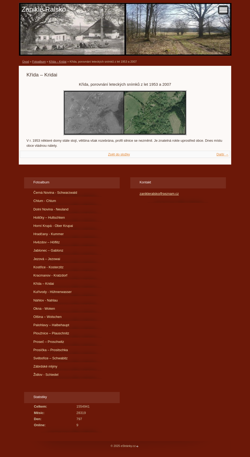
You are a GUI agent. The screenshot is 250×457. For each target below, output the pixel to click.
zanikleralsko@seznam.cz (159, 194)
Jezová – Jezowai (46, 259)
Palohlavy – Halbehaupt (51, 325)
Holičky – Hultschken (49, 217)
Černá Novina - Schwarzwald (55, 193)
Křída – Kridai (57, 61)
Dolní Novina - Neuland (50, 209)
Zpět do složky (119, 154)
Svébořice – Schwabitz (50, 358)
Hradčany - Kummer (48, 234)
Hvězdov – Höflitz (46, 242)
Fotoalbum (39, 61)
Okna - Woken (44, 309)
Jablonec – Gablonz (48, 250)
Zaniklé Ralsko (43, 9)
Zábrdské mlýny (45, 366)
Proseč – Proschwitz (48, 342)
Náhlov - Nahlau (45, 300)
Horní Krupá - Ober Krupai (53, 226)
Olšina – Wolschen (47, 317)
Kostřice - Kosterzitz (48, 267)
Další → (222, 154)
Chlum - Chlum (44, 201)
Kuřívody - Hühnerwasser (52, 292)
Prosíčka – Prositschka (50, 350)
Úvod (25, 61)
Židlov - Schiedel (46, 375)
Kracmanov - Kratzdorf (50, 275)
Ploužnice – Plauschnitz (51, 333)
